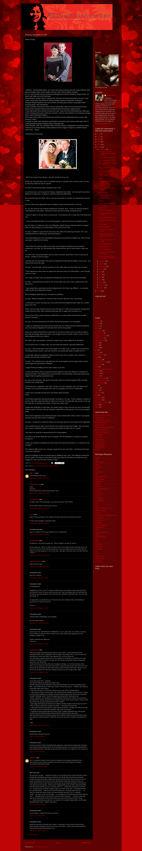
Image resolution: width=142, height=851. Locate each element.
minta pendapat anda (105, 244)
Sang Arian (98, 546)
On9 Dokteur (99, 434)
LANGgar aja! (99, 517)
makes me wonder (53, 466)
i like (96, 357)
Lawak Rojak (99, 520)
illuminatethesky (35, 484)
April (100, 280)
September (102, 266)
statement (98, 392)
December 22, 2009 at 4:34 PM (39, 672)
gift (96, 350)
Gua (96, 503)
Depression (102, 208)
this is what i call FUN (101, 402)
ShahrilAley (98, 549)
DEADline (102, 185)
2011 (99, 142)
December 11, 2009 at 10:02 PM (39, 534)
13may (97, 457)
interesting (44, 466)
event (97, 343)
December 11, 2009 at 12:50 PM (39, 523)
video (97, 407)
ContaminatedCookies (102, 489)
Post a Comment (33, 834)
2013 (99, 136)
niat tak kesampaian (105, 171)
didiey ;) (32, 473)
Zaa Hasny (98, 561)
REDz (97, 542)
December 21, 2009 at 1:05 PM (39, 623)
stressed (101, 201)
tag (96, 395)
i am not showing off (105, 249)
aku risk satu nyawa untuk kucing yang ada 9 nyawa (107, 257)
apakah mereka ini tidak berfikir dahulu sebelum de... (106, 235)
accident (97, 321)
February (102, 285)
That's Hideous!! (100, 442)
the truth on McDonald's (106, 210)
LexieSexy (98, 522)
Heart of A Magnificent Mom (103, 508)
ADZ (96, 460)
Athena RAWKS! (100, 476)
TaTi (96, 551)
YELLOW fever (99, 558)
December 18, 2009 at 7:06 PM (39, 608)
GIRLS (97, 352)
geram (97, 347)
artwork (97, 326)
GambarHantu (99, 501)
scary (97, 390)
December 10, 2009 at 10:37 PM (39, 478)
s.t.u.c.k (101, 178)
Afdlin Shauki (99, 462)
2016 (99, 134)
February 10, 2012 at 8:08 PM (39, 830)
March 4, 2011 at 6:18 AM (37, 804)
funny (97, 345)
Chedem (97, 486)
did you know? (99, 338)
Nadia (31, 514)
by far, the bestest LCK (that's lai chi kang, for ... (108, 163)
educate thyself (100, 340)
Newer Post (30, 843)
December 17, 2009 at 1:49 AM (39, 578)
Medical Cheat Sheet (101, 430)
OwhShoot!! (98, 437)
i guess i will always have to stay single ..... (107, 204)
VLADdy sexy (99, 556)
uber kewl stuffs (100, 446)
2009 (99, 147)
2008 (99, 291)
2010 (99, 144)
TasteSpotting (99, 439)
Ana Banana (99, 472)
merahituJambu (100, 527)
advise (97, 323)
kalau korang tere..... (105, 246)
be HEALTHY (99, 333)
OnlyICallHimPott (100, 537)
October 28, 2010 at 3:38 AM (38, 766)
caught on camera (100, 335)
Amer (97, 469)
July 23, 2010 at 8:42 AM (37, 736)
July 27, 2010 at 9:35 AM (37, 751)
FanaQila (98, 496)
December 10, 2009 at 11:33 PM (39, 508)
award (97, 328)
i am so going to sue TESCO (107, 160)
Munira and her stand (101, 532)
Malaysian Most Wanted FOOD (104, 427)
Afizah (97, 464)
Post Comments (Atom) (40, 847)
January (101, 287)
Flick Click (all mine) (101, 422)
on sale (97, 375)
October (101, 264)
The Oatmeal (99, 444)
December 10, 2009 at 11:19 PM (39, 493)
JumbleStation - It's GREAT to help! (106, 515)
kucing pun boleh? (104, 227)
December (102, 149)
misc (96, 367)
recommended (99, 383)
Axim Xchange (99, 479)
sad (96, 385)
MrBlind (97, 530)
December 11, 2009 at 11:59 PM (39, 555)
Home (58, 843)
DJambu (97, 491)
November (102, 261)
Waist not (98, 449)
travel (97, 404)
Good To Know (99, 425)
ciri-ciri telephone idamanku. (107, 157)
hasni (97, 505)
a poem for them (104, 192)
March (101, 282)
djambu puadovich (36, 561)
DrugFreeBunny (100, 418)
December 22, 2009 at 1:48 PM (39, 644)
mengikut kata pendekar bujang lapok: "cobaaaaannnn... (106, 196)
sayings (97, 388)
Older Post (86, 843)
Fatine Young (103, 224)
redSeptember (34, 499)
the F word (98, 400)
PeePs (97, 539)
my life (97, 373)
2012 (99, 139)
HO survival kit (99, 355)
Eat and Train (99, 493)
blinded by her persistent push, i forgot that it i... (106, 175)
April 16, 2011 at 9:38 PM (37, 815)
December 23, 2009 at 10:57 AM (39, 725)
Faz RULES (98, 498)
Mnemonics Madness (101, 432)
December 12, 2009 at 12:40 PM (39, 566)
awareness (36, 466)
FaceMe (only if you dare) (103, 420)
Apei (96, 474)
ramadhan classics (101, 380)
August (101, 269)
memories (98, 364)
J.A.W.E (97, 513)
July (100, 272)
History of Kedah (100, 510)
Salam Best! (99, 544)
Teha (96, 554)
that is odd (98, 397)
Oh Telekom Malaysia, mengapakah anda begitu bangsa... (107, 153)
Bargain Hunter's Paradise (103, 415)
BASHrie (98, 484)
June (100, 274)
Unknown (33, 757)
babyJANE (98, 481)
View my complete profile (102, 123)
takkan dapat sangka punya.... (108, 217)
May (100, 277)
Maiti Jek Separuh (100, 525)
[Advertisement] (104, 40)
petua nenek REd (100, 378)
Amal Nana (98, 467)
